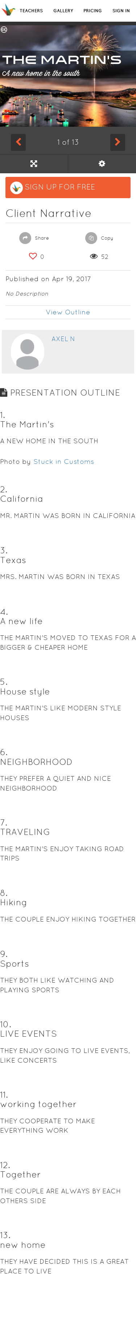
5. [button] (4, 682)
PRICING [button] (92, 10)
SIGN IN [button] (121, 10)
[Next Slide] (117, 142)
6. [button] (4, 752)
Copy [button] (99, 238)
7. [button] (3, 822)
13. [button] (5, 1235)
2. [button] (3, 489)
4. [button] (4, 612)
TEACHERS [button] (31, 10)
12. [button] (5, 1165)
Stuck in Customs (63, 461)
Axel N (63, 339)
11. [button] (4, 1095)
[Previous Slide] (18, 142)
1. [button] (2, 415)
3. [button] (4, 550)
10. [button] (5, 1024)
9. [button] (4, 954)
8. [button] (4, 893)
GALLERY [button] (63, 10)
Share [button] (34, 238)
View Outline (68, 312)
